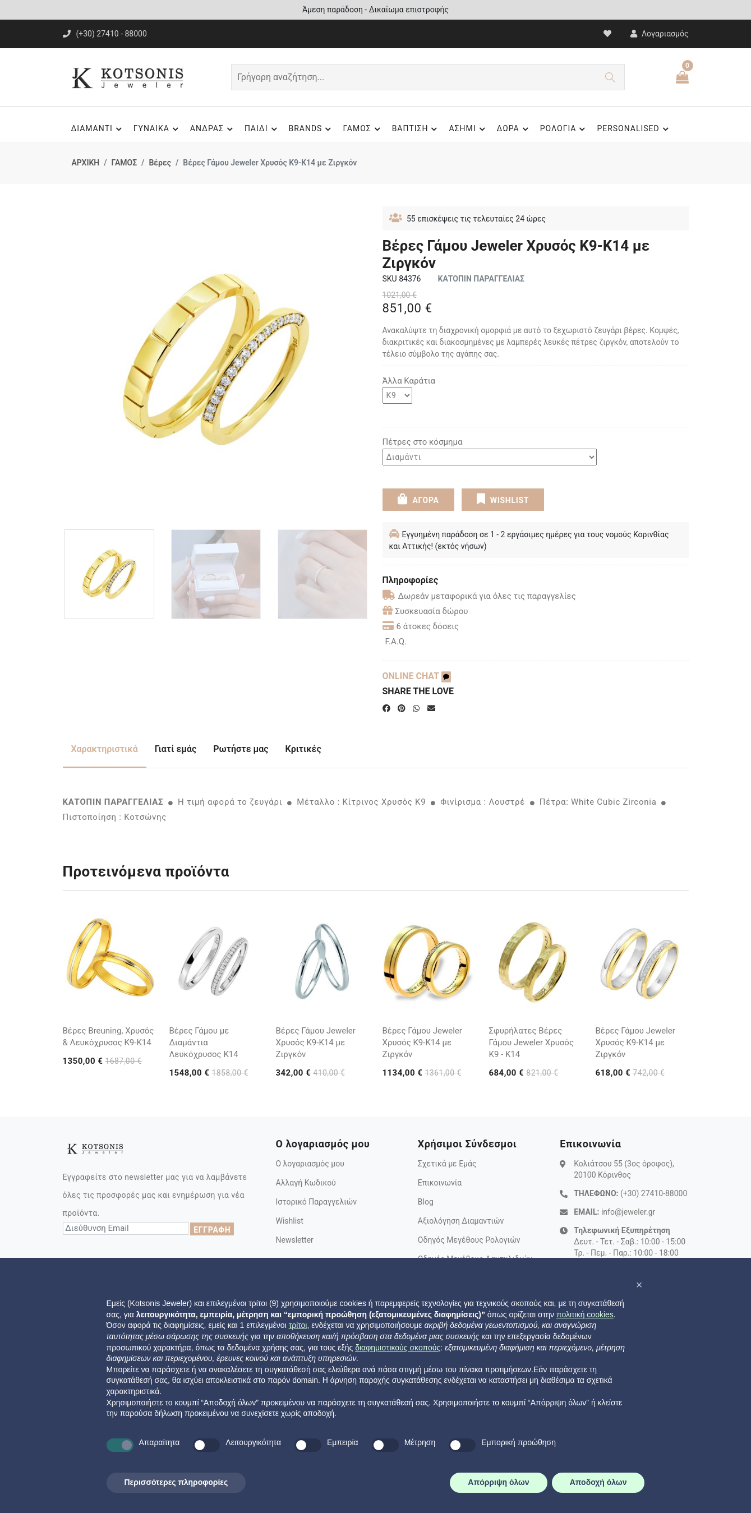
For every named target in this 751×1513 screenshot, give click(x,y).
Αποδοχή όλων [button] (598, 1482)
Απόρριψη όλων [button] (498, 1482)
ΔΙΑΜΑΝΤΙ (98, 129)
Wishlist (289, 1220)
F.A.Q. (396, 641)
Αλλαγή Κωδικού (305, 1182)
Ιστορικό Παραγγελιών (316, 1201)
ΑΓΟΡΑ (418, 499)
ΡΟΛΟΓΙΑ (564, 129)
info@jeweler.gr (628, 1211)
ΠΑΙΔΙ (262, 129)
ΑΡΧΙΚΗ (86, 162)
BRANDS (312, 129)
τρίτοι (298, 1325)
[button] (639, 1285)
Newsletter (294, 1239)
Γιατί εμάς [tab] (176, 749)
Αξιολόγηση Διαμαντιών (461, 1220)
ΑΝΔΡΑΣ (213, 129)
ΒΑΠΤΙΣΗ (416, 129)
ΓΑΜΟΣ (363, 129)
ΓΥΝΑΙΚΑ (157, 129)
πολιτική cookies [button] (585, 1314)
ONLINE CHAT (417, 676)
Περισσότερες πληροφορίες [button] (176, 1482)
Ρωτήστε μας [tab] (240, 749)
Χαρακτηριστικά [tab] (104, 749)
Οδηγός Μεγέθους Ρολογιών (469, 1239)
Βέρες (160, 162)
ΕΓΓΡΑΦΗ (212, 1229)
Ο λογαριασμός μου (309, 1163)
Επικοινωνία (440, 1182)
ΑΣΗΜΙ (468, 129)
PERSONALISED (634, 129)
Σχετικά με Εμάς (447, 1163)
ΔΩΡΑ (514, 129)
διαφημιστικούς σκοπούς (397, 1347)
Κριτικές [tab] (303, 749)
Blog (426, 1201)
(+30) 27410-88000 (653, 1193)
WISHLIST (503, 499)
